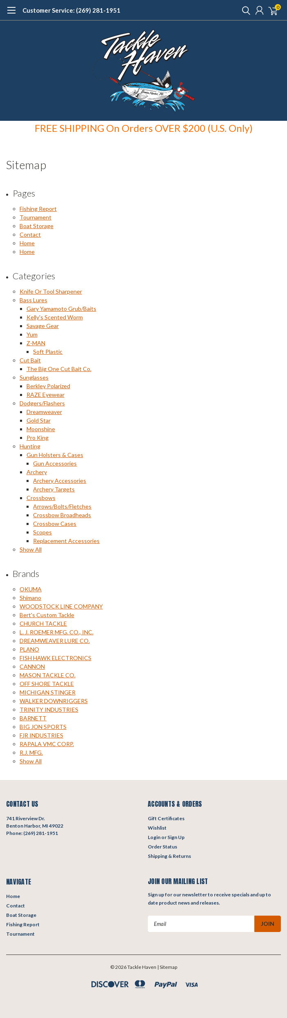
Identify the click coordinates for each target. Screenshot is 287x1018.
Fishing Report (38, 208)
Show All (31, 549)
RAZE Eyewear (46, 394)
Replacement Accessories (66, 540)
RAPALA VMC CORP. (47, 743)
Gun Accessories (55, 463)
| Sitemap (167, 967)
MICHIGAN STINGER (48, 692)
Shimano (30, 597)
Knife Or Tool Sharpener (51, 291)
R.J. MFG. (31, 752)
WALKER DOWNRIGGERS (54, 700)
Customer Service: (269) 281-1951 (71, 10)
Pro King (38, 437)
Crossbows (41, 497)
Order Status (162, 847)
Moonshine (41, 428)
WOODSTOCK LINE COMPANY (61, 606)
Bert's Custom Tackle (47, 614)
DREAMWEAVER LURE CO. (55, 640)
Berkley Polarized (48, 385)
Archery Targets (54, 489)
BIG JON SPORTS (43, 726)
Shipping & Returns (169, 856)
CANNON (32, 666)
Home (27, 243)
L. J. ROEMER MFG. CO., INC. (56, 632)
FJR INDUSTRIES (41, 735)
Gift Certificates (166, 818)
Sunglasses (34, 377)
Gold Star (39, 420)
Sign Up (176, 837)
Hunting (30, 446)
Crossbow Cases (54, 523)
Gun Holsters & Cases (55, 454)
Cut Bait (30, 360)
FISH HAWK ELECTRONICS (55, 657)
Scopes (42, 532)
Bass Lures (33, 299)
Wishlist (157, 828)
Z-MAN (36, 342)
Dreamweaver (44, 411)
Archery (37, 471)
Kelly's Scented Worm (55, 317)
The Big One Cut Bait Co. (59, 368)
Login (154, 837)
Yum (32, 334)
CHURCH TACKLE (43, 623)
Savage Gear (43, 325)
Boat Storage (36, 225)
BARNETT (33, 718)
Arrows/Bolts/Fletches (62, 506)
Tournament (35, 217)
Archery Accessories (59, 480)
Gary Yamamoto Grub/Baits (61, 308)
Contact (30, 234)
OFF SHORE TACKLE (47, 683)
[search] (244, 10)
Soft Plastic (47, 351)
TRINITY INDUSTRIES (49, 709)
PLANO (29, 649)
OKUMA (31, 589)
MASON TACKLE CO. (48, 675)
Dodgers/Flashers (42, 403)
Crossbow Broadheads (62, 514)
